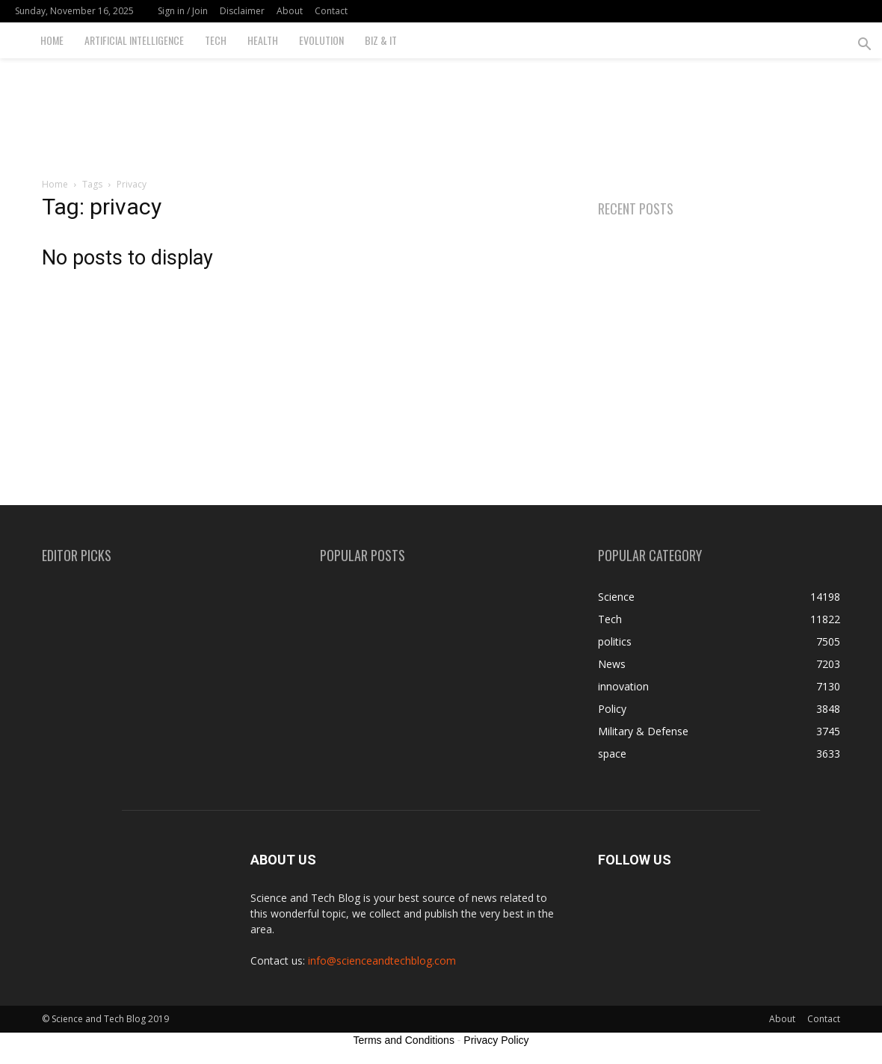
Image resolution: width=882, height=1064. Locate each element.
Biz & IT (381, 40)
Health (262, 40)
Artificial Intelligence (134, 40)
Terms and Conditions (404, 1040)
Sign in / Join (183, 10)
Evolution (321, 40)
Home (52, 40)
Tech (215, 40)
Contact (331, 10)
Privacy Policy (495, 1040)
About (290, 10)
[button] (864, 46)
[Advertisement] (441, 109)
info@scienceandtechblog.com (382, 960)
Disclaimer (242, 10)
